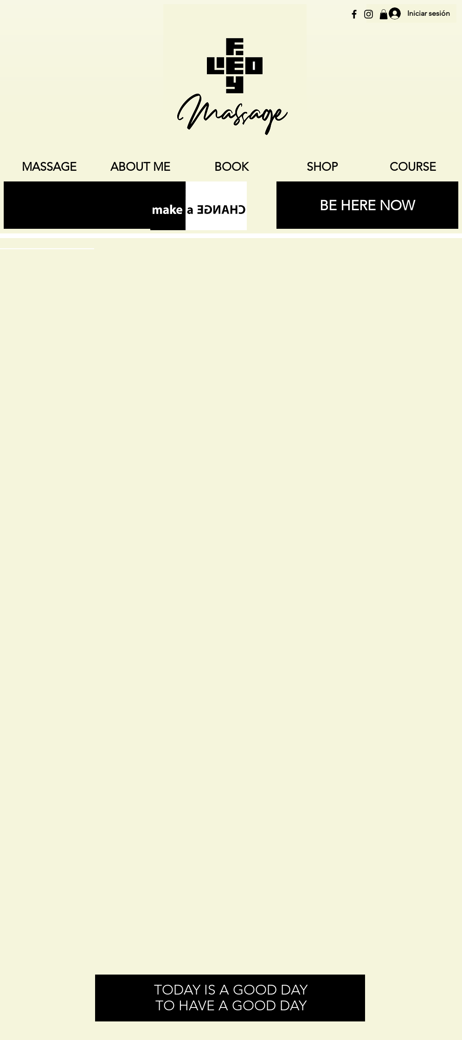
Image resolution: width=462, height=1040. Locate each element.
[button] (383, 14)
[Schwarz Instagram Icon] (368, 14)
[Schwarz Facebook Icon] (354, 14)
